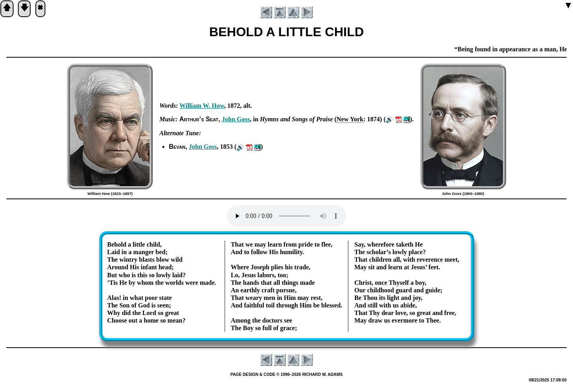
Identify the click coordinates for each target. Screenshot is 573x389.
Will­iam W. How (201, 105)
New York (350, 119)
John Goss (236, 119)
